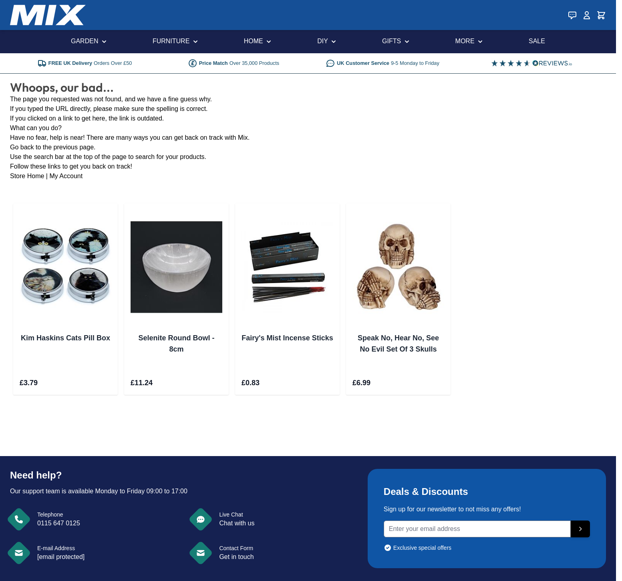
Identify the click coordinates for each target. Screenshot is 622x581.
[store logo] (48, 15)
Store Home (27, 176)
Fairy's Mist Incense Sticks (287, 338)
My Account (66, 176)
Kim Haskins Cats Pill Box (65, 338)
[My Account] (586, 15)
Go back (22, 147)
